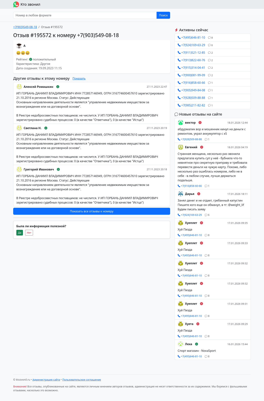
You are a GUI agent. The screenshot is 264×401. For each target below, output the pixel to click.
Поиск (163, 15)
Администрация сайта (46, 379)
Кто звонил (26, 4)
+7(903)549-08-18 (25, 27)
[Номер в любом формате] (85, 15)
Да (19, 232)
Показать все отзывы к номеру (91, 211)
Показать (79, 78)
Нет (29, 232)
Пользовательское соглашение (81, 379)
